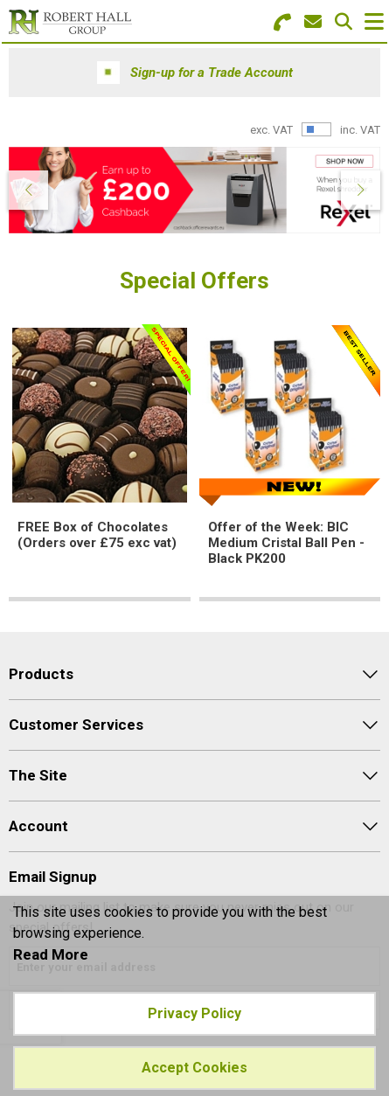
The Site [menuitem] (38, 775)
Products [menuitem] (41, 674)
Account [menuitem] (38, 826)
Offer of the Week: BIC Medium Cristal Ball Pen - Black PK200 (286, 542)
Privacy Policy (194, 1013)
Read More (50, 954)
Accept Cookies (194, 1067)
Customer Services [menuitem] (76, 724)
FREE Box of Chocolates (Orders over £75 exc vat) (97, 535)
